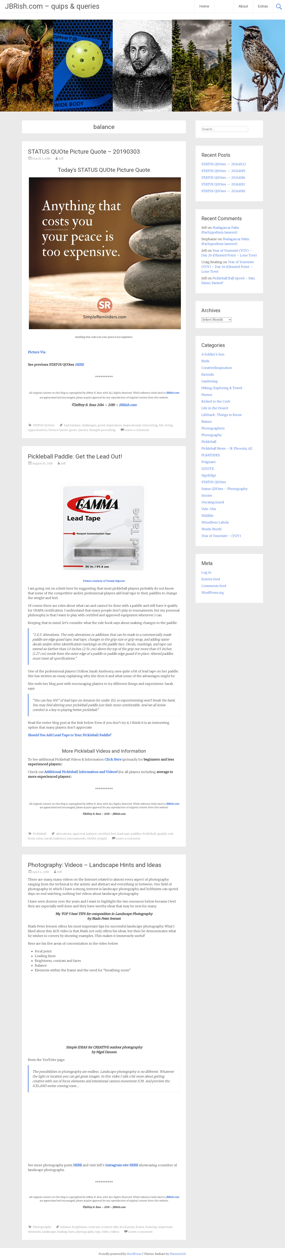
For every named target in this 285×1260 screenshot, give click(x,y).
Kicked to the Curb (215, 401)
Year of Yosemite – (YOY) (221, 536)
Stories (206, 495)
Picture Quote (58, 430)
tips (97, 1232)
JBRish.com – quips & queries (52, 6)
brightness (79, 1227)
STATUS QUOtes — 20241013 (223, 184)
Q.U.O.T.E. (208, 469)
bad (66, 425)
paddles (136, 834)
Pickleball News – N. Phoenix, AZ (226, 448)
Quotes (83, 430)
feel (113, 834)
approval (79, 834)
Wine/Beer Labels (215, 522)
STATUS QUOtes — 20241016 (223, 178)
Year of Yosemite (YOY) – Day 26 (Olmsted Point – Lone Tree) (227, 266)
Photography (42, 1227)
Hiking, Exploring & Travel (221, 388)
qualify (162, 834)
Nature (206, 421)
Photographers (213, 428)
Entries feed (210, 579)
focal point (127, 1227)
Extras (263, 6)
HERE (77, 1165)
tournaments (76, 838)
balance (75, 425)
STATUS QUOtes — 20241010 (223, 191)
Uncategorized (212, 502)
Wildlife (207, 516)
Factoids (207, 374)
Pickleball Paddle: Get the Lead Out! (75, 456)
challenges (89, 425)
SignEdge (208, 475)
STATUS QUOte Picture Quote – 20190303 (84, 151)
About (243, 6)
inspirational (132, 425)
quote (73, 430)
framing (151, 1227)
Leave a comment (136, 430)
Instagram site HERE (121, 1165)
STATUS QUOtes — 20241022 (223, 164)
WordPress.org (212, 593)
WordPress (134, 1254)
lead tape (123, 834)
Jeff (61, 158)
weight (102, 838)
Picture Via (36, 352)
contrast (94, 1227)
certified (104, 834)
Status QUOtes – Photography (224, 489)
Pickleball (40, 834)
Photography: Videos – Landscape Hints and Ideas (94, 864)
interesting (150, 425)
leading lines (66, 1232)
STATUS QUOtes (44, 425)
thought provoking (102, 430)
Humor (206, 395)
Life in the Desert (214, 408)
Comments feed (213, 586)
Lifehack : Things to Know (221, 415)
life (161, 425)
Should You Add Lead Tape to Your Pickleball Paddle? (69, 735)
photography (85, 1232)
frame (140, 1227)
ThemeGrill (178, 1254)
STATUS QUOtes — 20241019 (223, 171)
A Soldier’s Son (212, 354)
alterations (63, 834)
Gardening (209, 381)
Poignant (208, 462)
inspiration (114, 425)
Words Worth (211, 529)
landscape (49, 1232)
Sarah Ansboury (55, 838)
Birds (205, 361)
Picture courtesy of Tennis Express (104, 580)
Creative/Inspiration (216, 368)
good (101, 425)
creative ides (110, 1227)
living (169, 425)
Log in (206, 572)
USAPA (91, 838)
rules (39, 838)
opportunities (37, 430)
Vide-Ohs (208, 509)
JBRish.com (172, 392)
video (105, 1232)
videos (114, 1232)
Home (204, 6)
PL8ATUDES (210, 455)
